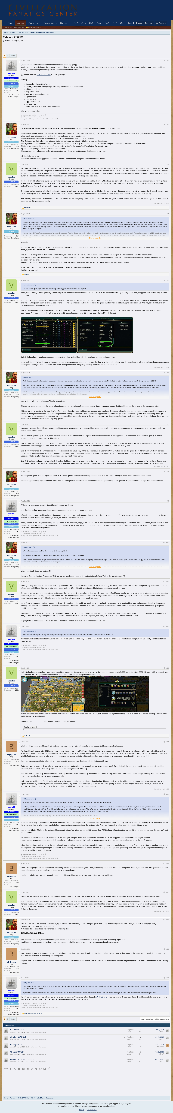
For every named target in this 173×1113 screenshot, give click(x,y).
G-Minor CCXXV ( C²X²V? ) (22, 1059)
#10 (167, 543)
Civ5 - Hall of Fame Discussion (36, 1032)
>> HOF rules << (44, 75)
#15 (167, 794)
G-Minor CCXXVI (18, 1037)
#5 (168, 280)
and (33, 1013)
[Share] (164, 60)
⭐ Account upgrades (33, 27)
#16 (167, 863)
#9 (168, 501)
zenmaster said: (28, 285)
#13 (167, 668)
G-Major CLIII (16, 1044)
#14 (167, 742)
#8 (168, 471)
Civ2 (114, 23)
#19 (167, 949)
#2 (168, 124)
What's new (33, 23)
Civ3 (107, 23)
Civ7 (76, 23)
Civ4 (99, 23)
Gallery (64, 23)
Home (10, 23)
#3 (168, 164)
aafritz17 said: (27, 547)
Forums (20, 23)
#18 (167, 920)
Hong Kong (15, 148)
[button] (40, 23)
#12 (167, 626)
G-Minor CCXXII (17, 1030)
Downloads (49, 23)
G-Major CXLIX (17, 1052)
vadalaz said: (27, 218)
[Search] (161, 23)
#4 (168, 214)
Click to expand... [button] (95, 238)
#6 (168, 373)
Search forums (19, 27)
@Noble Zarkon (101, 997)
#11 (167, 581)
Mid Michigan (14, 765)
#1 (168, 60)
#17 (167, 892)
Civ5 (91, 23)
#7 (168, 424)
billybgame (160, 1047)
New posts (8, 27)
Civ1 (122, 23)
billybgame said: (28, 799)
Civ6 (83, 23)
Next (12, 56)
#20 (167, 978)
